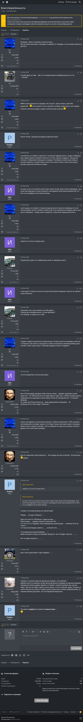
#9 (81, 257)
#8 (81, 238)
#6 (81, 186)
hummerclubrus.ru (12, 66)
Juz (39, 686)
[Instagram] (80, 718)
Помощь (66, 712)
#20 (80, 606)
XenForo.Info (16, 719)
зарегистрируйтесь (14, 20)
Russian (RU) (14, 712)
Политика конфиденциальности (51, 712)
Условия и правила (33, 712)
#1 (81, 39)
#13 (80, 372)
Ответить (79, 66)
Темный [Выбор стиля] (4, 712)
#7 (81, 205)
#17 (80, 481)
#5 (81, 153)
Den (4, 11)
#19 (80, 578)
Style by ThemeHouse (8, 717)
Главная (73, 712)
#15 (80, 419)
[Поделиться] (78, 39)
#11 (80, 307)
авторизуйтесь (44, 17)
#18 (80, 550)
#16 (80, 452)
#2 (81, 72)
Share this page (41, 700)
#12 (80, 339)
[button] (3, 2)
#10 (80, 288)
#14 (80, 391)
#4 (81, 134)
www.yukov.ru (14, 282)
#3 (81, 101)
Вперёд (13, 34)
